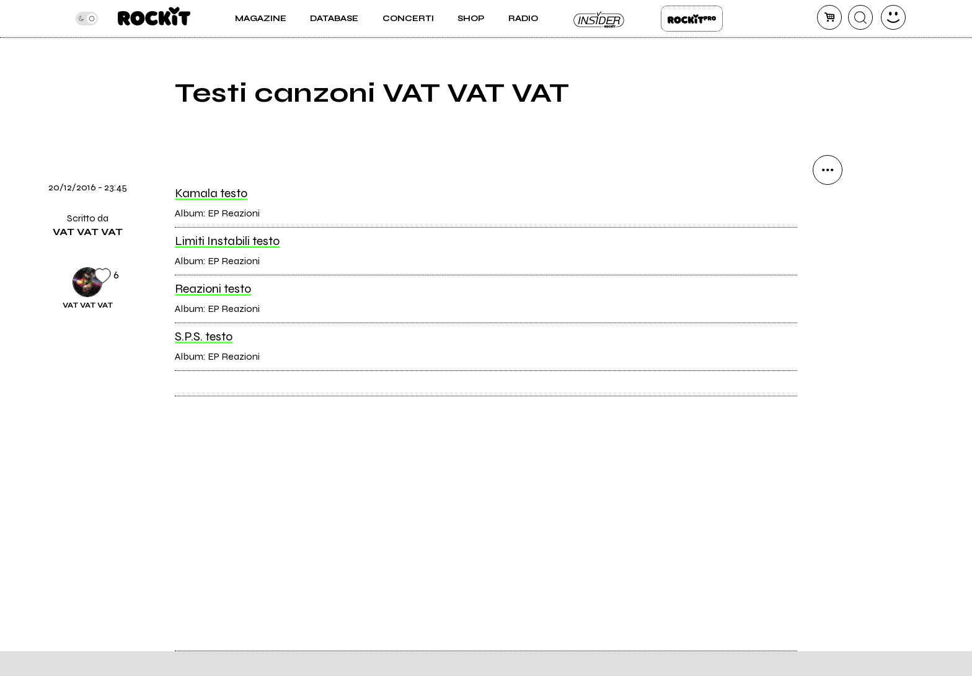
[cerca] (860, 17)
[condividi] (827, 170)
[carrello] (829, 17)
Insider (599, 18)
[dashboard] (893, 17)
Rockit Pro (692, 19)
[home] (154, 18)
